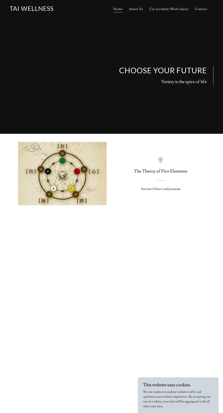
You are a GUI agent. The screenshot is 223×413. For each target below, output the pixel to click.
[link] (32, 10)
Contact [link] (201, 9)
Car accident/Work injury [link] (169, 9)
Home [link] (117, 9)
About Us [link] (136, 9)
